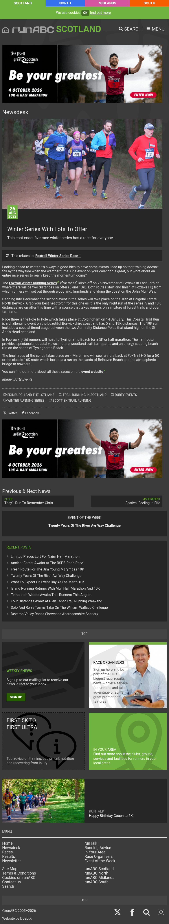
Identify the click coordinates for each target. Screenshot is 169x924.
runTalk (90, 843)
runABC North (96, 873)
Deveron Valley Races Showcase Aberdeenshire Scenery (54, 614)
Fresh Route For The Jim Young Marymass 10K (47, 569)
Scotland (23, 3)
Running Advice (97, 848)
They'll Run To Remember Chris (38, 501)
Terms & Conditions (19, 873)
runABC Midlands (99, 877)
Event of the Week (99, 861)
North (65, 3)
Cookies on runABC (18, 877)
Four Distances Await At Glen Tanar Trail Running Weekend (56, 601)
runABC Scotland (99, 869)
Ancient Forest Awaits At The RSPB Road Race (47, 563)
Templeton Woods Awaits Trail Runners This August (51, 595)
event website (92, 372)
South (149, 3)
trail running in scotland (83, 395)
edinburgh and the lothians (29, 395)
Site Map (9, 869)
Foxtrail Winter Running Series (33, 283)
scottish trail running (70, 401)
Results (8, 856)
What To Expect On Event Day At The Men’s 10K (47, 582)
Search (8, 886)
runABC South (96, 882)
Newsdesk (11, 848)
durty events (124, 395)
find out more (100, 13)
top (84, 634)
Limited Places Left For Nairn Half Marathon (45, 556)
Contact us (11, 882)
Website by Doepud (17, 918)
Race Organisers (98, 856)
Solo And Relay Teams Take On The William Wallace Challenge (59, 607)
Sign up (16, 697)
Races (7, 852)
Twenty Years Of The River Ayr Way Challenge (46, 576)
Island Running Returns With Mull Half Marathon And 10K (55, 588)
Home (7, 843)
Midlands (107, 3)
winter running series (24, 401)
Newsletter (11, 861)
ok (85, 13)
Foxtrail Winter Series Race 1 (58, 256)
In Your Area (94, 852)
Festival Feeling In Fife (126, 501)
